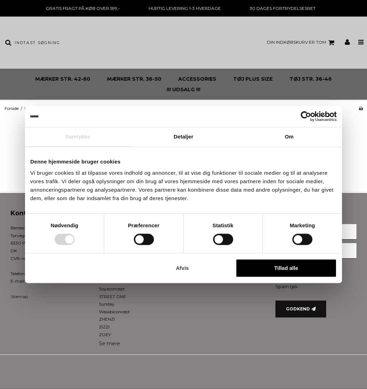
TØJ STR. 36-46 (311, 79)
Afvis (182, 268)
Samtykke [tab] (78, 137)
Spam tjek (286, 286)
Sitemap (19, 296)
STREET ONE (112, 296)
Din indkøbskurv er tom (301, 42)
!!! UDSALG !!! (183, 89)
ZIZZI (104, 326)
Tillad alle (286, 268)
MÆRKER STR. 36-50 (134, 79)
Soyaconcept (112, 288)
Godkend (298, 308)
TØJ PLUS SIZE (253, 79)
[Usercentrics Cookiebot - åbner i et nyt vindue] (306, 116)
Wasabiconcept (114, 311)
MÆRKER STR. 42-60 (62, 79)
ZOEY (105, 334)
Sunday (106, 304)
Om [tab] (289, 137)
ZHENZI (107, 319)
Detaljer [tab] (183, 137)
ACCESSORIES (197, 79)
